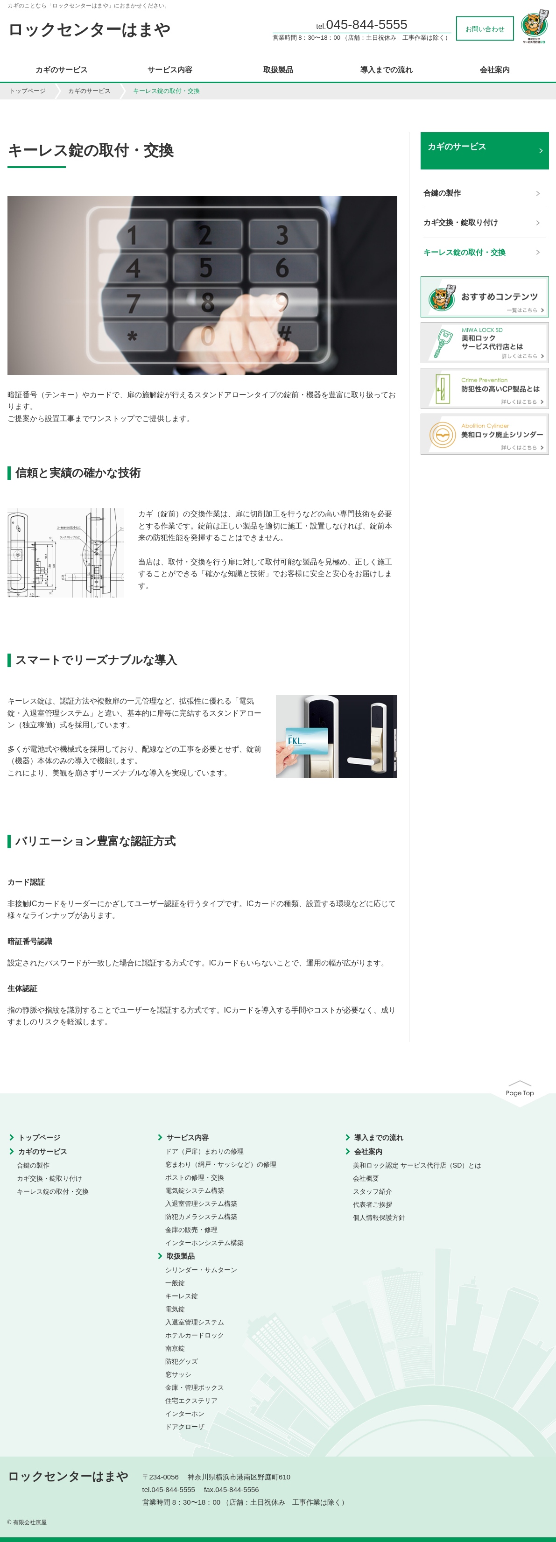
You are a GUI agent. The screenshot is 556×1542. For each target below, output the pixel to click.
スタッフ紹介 (372, 1191)
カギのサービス (61, 70)
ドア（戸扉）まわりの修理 (204, 1151)
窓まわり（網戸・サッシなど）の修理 (220, 1164)
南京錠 (175, 1348)
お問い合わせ (485, 29)
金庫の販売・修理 (191, 1229)
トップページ (27, 90)
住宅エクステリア (191, 1400)
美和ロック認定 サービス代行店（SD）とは (417, 1165)
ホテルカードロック (194, 1335)
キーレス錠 (181, 1296)
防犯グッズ (181, 1361)
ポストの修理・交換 (194, 1177)
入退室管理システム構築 (201, 1203)
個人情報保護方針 (379, 1217)
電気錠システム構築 (194, 1190)
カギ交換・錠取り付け (49, 1178)
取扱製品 (278, 70)
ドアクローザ (184, 1426)
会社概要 (366, 1178)
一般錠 (175, 1283)
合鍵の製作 (33, 1165)
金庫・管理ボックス (194, 1387)
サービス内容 (170, 70)
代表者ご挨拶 (372, 1204)
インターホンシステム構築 (204, 1242)
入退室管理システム (194, 1322)
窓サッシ (178, 1374)
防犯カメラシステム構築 (201, 1216)
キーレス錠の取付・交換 (53, 1191)
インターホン (184, 1413)
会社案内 (495, 70)
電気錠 (175, 1309)
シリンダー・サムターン (201, 1270)
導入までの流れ (386, 70)
